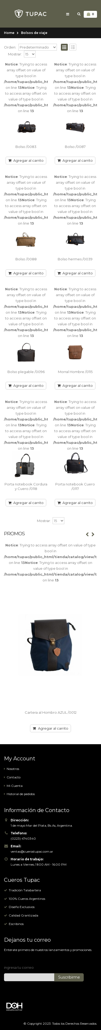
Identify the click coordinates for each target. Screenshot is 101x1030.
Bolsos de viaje (34, 33)
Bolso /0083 (25, 146)
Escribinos (16, 924)
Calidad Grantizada (23, 915)
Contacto (13, 777)
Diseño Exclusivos (22, 907)
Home (9, 33)
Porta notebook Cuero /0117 (75, 486)
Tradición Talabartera (25, 890)
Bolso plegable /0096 (26, 372)
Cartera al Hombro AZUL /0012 (51, 712)
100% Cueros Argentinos (27, 899)
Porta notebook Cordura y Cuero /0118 (26, 486)
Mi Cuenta (15, 786)
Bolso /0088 (26, 259)
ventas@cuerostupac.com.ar (32, 851)
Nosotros (13, 769)
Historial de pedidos (21, 794)
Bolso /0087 (75, 146)
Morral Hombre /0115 (75, 372)
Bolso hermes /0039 (75, 259)
